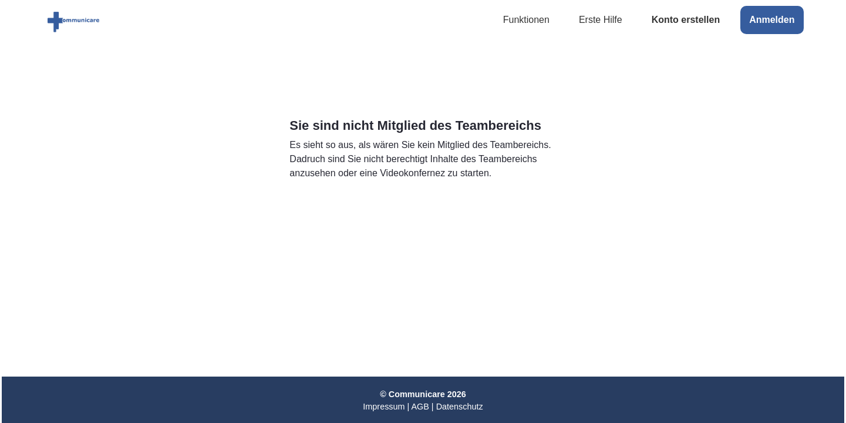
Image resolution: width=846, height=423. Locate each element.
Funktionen (526, 20)
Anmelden (771, 20)
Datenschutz (459, 406)
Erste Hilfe (600, 20)
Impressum (384, 406)
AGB (420, 406)
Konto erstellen (686, 20)
